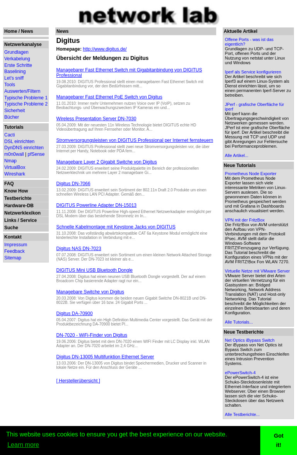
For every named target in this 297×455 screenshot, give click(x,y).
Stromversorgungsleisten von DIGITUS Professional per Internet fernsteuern (134, 140)
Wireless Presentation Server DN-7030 (96, 118)
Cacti (9, 135)
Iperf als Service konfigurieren (253, 72)
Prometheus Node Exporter (251, 173)
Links (10, 220)
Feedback (14, 251)
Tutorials (14, 127)
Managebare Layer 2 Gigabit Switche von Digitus (106, 162)
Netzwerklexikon (22, 213)
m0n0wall (14, 154)
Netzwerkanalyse (23, 44)
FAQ (9, 183)
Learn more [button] (23, 444)
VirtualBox (14, 167)
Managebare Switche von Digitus (90, 292)
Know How (16, 191)
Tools (9, 84)
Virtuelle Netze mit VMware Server (257, 271)
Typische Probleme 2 (26, 104)
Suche (11, 227)
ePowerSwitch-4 (240, 372)
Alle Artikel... (237, 155)
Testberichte (17, 198)
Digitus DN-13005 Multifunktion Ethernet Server (105, 357)
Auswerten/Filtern (22, 91)
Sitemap (12, 258)
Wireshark (14, 174)
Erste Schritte (18, 65)
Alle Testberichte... (242, 414)
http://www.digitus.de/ (104, 49)
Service (28, 220)
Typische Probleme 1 (26, 98)
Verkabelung (17, 58)
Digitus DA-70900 (74, 313)
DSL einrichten (19, 141)
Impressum (15, 244)
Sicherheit (14, 110)
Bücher (11, 117)
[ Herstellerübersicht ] (78, 380)
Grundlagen (16, 52)
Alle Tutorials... (239, 322)
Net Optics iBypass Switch (250, 340)
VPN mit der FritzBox (245, 220)
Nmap (10, 161)
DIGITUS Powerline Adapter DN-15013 (96, 205)
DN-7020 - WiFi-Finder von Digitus (91, 335)
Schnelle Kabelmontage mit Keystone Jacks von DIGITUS (116, 227)
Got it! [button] (278, 440)
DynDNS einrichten (24, 147)
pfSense (36, 154)
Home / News (18, 31)
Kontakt (13, 237)
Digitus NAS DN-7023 (78, 248)
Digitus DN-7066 (73, 183)
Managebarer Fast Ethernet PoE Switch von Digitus (109, 97)
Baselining (15, 71)
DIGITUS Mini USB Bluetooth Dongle (94, 270)
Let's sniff (14, 78)
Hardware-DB (19, 205)
